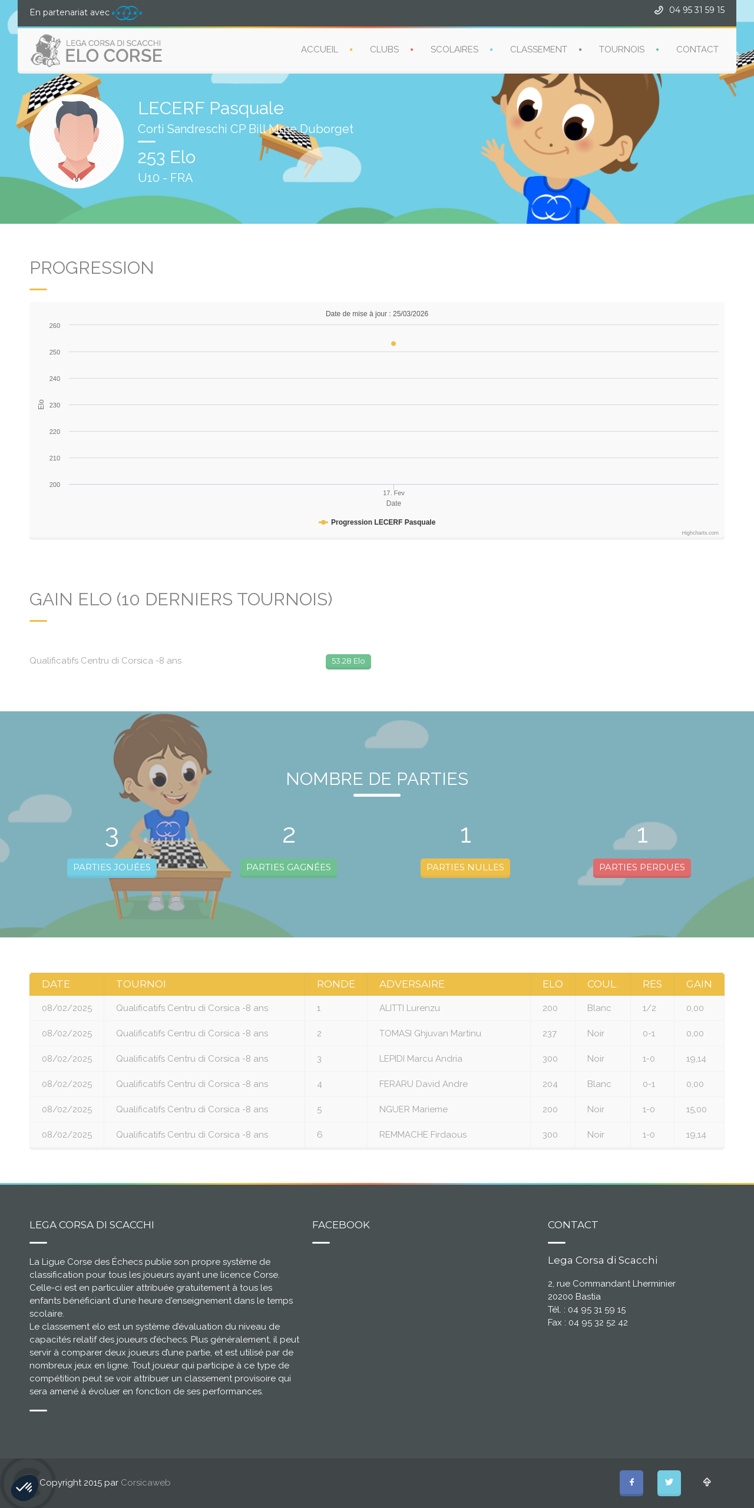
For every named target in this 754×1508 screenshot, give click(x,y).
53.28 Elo (348, 660)
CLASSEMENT (538, 49)
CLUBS (384, 49)
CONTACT (697, 49)
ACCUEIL (319, 49)
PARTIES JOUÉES (112, 867)
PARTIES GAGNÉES (288, 867)
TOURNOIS (621, 49)
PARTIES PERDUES (642, 867)
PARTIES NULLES (465, 867)
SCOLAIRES (454, 49)
